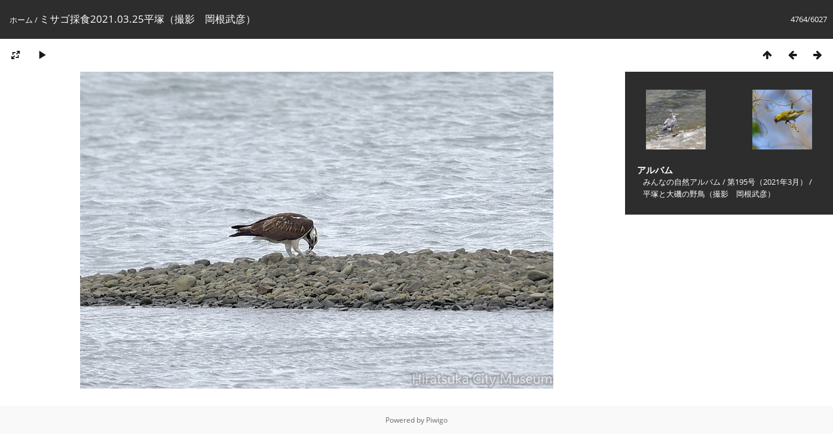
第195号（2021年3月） (767, 181)
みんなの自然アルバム (682, 181)
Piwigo (437, 420)
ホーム (21, 19)
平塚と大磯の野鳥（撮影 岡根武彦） (709, 193)
